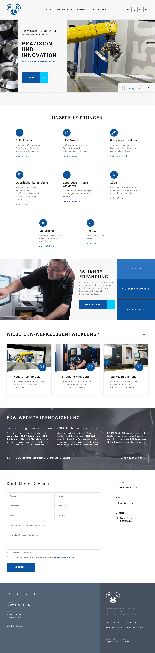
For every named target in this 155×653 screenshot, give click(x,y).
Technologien (64, 10)
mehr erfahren (24, 151)
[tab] (136, 269)
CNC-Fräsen (24, 136)
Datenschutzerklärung (64, 557)
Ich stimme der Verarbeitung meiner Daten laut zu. (43, 557)
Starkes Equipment (123, 376)
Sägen (114, 187)
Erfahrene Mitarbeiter (76, 376)
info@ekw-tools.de (127, 503)
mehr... (91, 235)
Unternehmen (99, 10)
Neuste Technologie (27, 376)
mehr (38, 82)
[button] (140, 88)
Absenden (20, 567)
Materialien (47, 235)
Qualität (82, 10)
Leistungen (45, 10)
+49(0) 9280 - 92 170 (128, 487)
